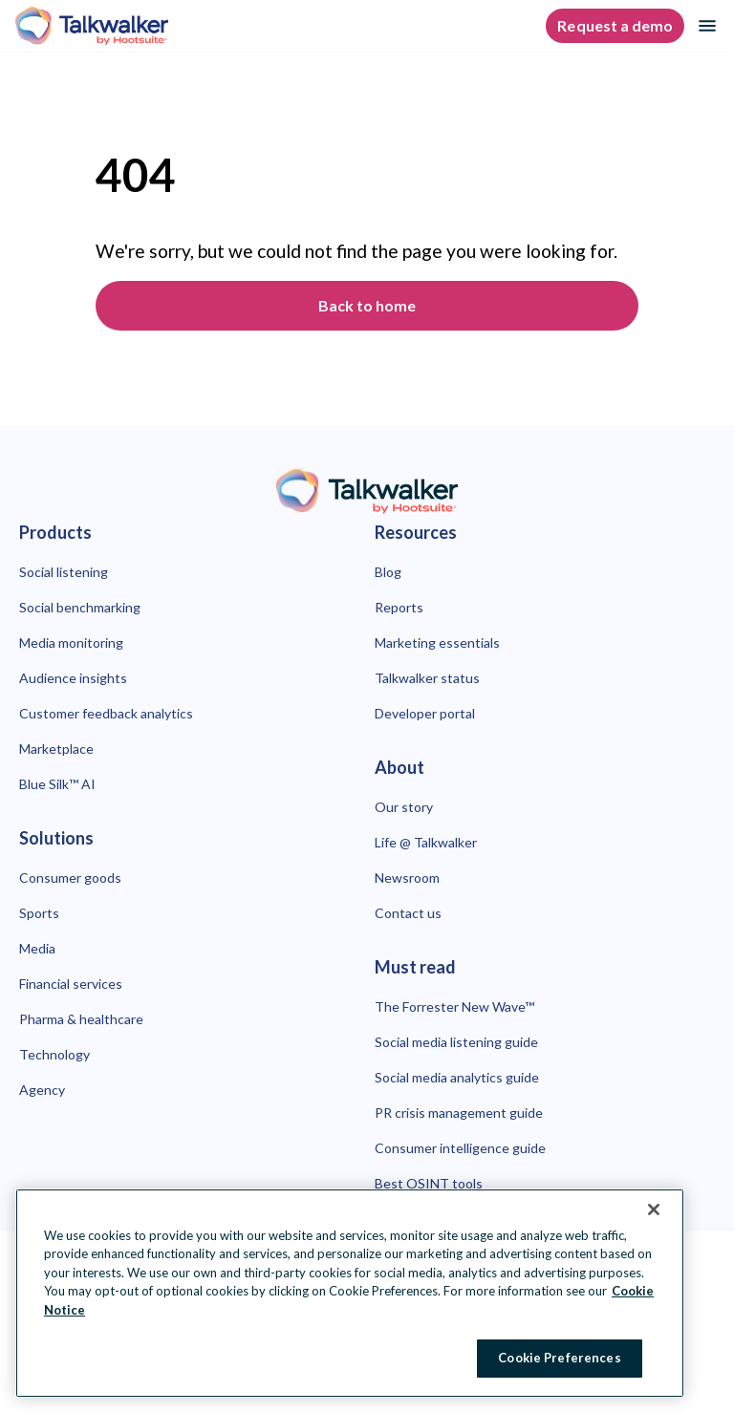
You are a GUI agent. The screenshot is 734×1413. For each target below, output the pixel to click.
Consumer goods (70, 877)
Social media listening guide (456, 1042)
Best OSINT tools (429, 1183)
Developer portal (425, 713)
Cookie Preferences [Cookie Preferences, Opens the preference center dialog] (559, 1357)
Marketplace (56, 748)
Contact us (408, 913)
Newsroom (407, 877)
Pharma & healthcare (81, 1019)
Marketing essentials (437, 642)
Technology (54, 1054)
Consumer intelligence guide (460, 1148)
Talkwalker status (427, 678)
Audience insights (73, 678)
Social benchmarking (79, 607)
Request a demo (615, 25)
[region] (349, 1293)
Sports (39, 913)
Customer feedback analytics (106, 713)
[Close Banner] (654, 1209)
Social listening (63, 572)
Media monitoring (71, 642)
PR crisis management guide (459, 1112)
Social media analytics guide (457, 1077)
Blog (388, 572)
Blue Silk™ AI (57, 784)
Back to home (367, 305)
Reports (399, 607)
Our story (404, 807)
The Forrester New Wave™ (454, 1006)
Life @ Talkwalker (426, 842)
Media (37, 948)
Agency (42, 1089)
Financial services (70, 983)
